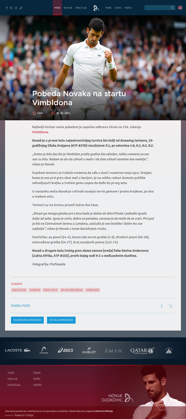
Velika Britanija (72, 290)
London (35, 290)
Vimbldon (92, 290)
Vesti (57, 8)
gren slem (19, 290)
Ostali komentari (61, 320)
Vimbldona (40, 132)
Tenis (108, 8)
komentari (27, 320)
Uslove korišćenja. (104, 411)
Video (128, 8)
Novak (68, 8)
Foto (118, 8)
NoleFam (81, 8)
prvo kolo (50, 290)
